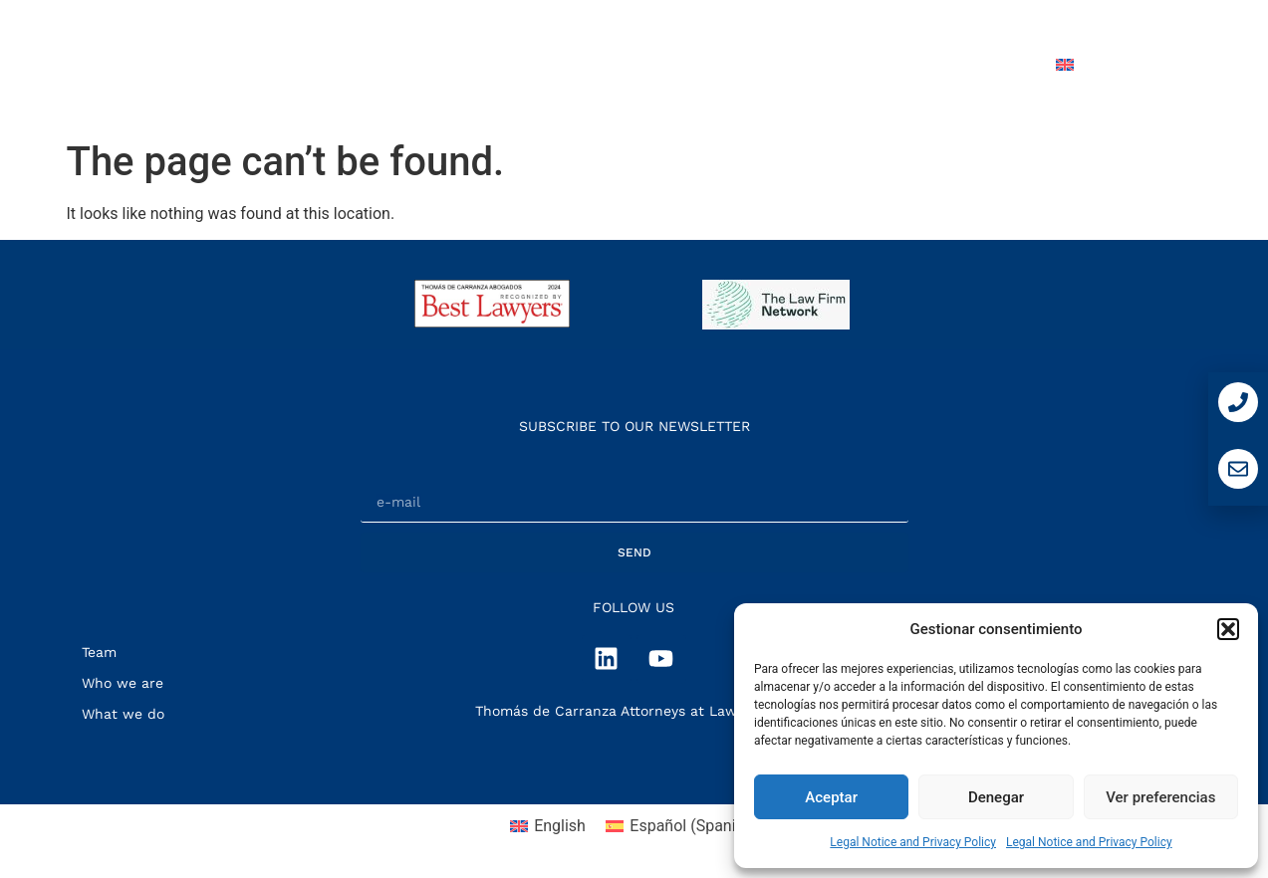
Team (758, 64)
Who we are (517, 64)
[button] (1228, 629)
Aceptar (831, 797)
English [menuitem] (560, 825)
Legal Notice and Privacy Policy (913, 842)
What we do (651, 64)
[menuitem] (1109, 65)
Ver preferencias (1160, 797)
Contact (984, 64)
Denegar (996, 797)
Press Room (866, 64)
